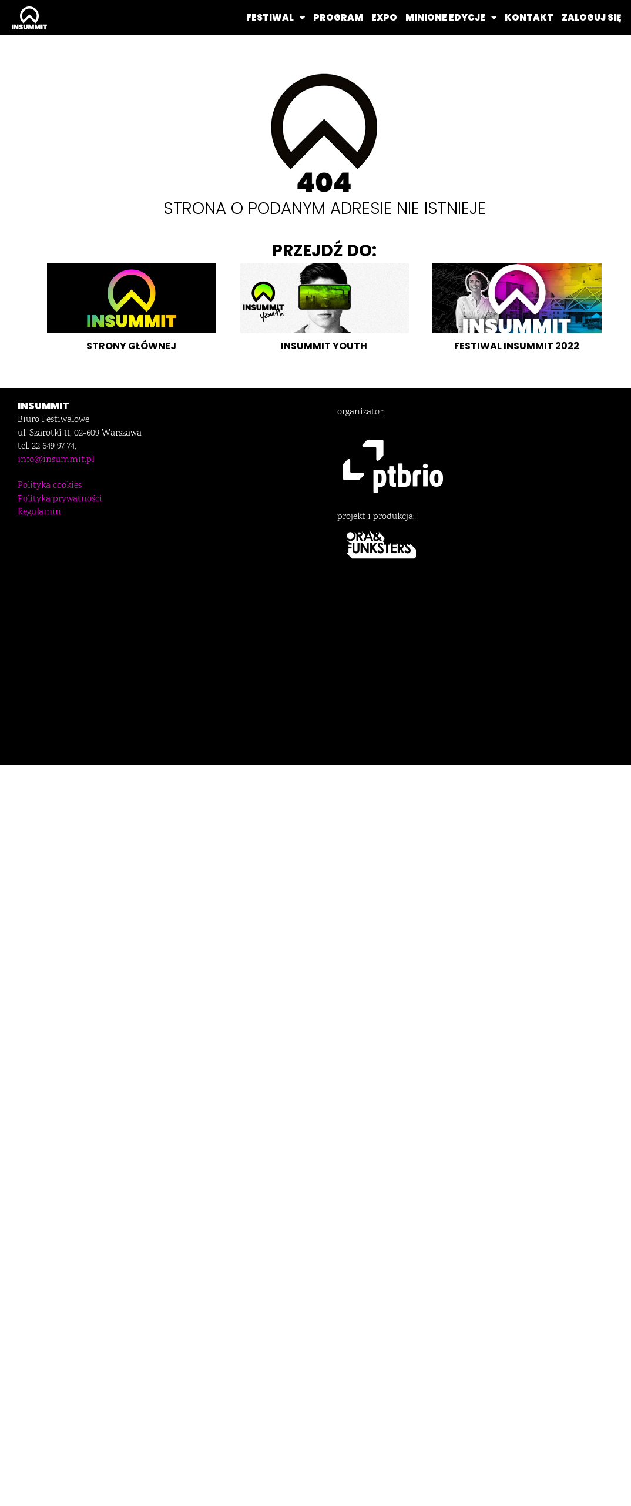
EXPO (384, 17)
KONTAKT (529, 17)
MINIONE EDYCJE (450, 18)
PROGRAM (338, 17)
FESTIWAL (275, 18)
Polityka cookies (50, 486)
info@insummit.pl (56, 460)
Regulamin (39, 512)
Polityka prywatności (60, 499)
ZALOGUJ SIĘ (591, 17)
